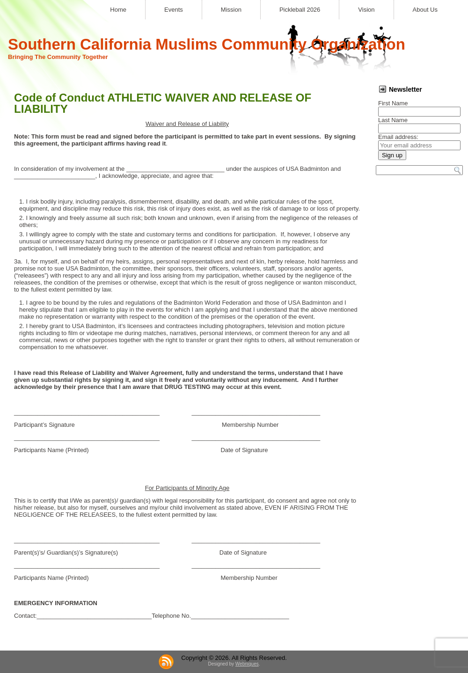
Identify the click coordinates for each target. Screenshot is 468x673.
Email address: (398, 136)
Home (118, 9)
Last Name (393, 120)
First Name (393, 103)
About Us (425, 9)
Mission (231, 9)
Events (173, 9)
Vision (366, 9)
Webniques (247, 663)
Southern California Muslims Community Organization (206, 44)
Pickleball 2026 (299, 9)
